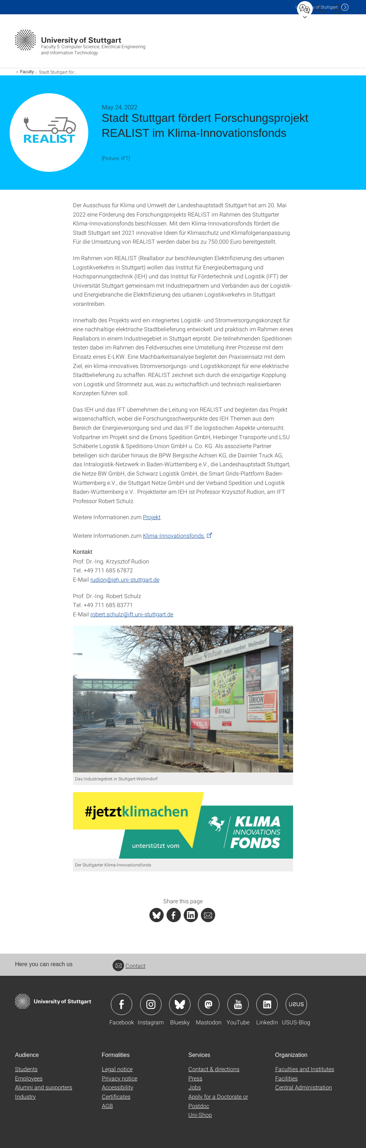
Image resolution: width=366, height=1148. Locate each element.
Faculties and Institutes (304, 1069)
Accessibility (117, 1087)
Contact (129, 965)
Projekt (151, 517)
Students (26, 1069)
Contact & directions (213, 1069)
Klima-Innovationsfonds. (174, 535)
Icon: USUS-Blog (296, 1004)
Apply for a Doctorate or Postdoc (218, 1101)
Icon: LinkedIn (267, 1004)
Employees (29, 1078)
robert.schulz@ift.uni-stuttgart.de (131, 614)
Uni (317, 7)
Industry (25, 1096)
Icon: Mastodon (208, 1004)
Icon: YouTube (238, 1004)
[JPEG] (183, 699)
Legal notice (117, 1069)
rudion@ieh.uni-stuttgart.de (124, 579)
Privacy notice (119, 1078)
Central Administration (303, 1087)
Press (195, 1078)
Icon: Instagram (151, 1004)
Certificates (116, 1096)
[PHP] (174, 915)
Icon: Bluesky (180, 1004)
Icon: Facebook (121, 1004)
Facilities (286, 1078)
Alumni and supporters (43, 1087)
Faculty (27, 71)
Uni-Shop (200, 1114)
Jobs (194, 1087)
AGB (107, 1105)
